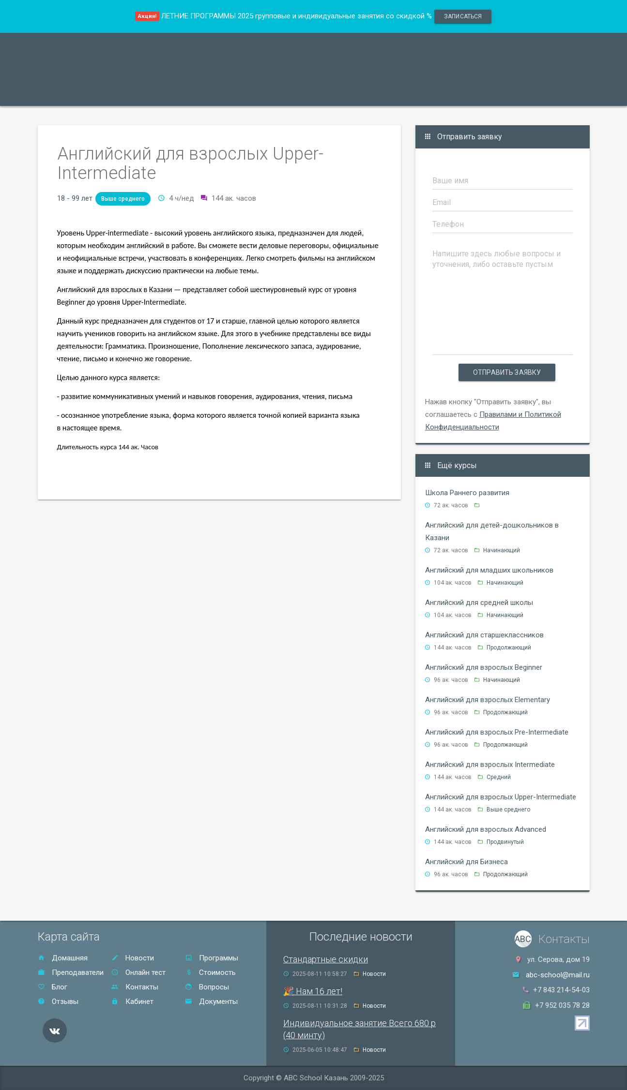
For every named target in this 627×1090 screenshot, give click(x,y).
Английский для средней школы (479, 602)
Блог (52, 987)
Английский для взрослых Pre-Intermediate (496, 732)
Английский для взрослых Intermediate (490, 764)
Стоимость (282, 93)
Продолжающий (509, 647)
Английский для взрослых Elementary (487, 699)
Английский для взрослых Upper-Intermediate (500, 797)
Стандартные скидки (325, 959)
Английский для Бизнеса (466, 861)
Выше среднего (123, 198)
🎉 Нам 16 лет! (312, 991)
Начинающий (501, 550)
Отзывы (336, 93)
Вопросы (207, 987)
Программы (69, 93)
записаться (463, 16)
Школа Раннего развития (467, 492)
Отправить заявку (507, 372)
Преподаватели (139, 93)
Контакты (388, 93)
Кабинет (132, 1001)
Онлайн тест (446, 93)
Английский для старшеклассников (484, 635)
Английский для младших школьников (489, 570)
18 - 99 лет (74, 198)
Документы (211, 1001)
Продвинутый (505, 842)
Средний (499, 777)
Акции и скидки (215, 93)
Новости (132, 958)
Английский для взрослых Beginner (483, 667)
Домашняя (63, 958)
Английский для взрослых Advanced (485, 829)
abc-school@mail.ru (558, 975)
